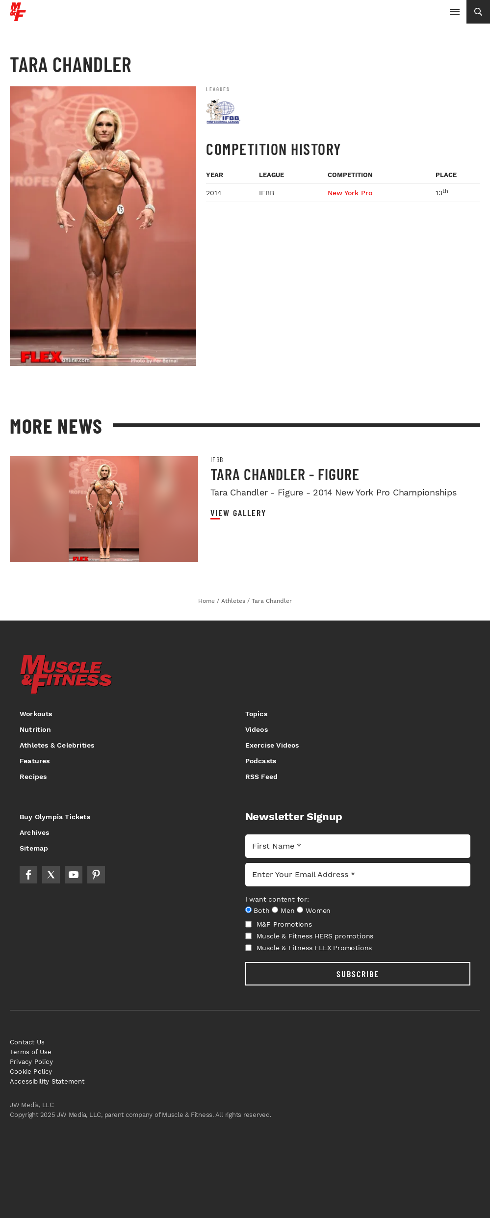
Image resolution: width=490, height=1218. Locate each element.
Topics (256, 714)
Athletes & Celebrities (57, 745)
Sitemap (34, 848)
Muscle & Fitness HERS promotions (309, 936)
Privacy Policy (31, 1061)
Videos (256, 729)
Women (318, 910)
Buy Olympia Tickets (55, 817)
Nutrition (35, 729)
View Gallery (238, 513)
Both (261, 910)
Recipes (33, 776)
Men (287, 910)
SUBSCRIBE (357, 973)
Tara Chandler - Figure (285, 474)
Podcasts (261, 761)
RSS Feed (261, 776)
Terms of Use (31, 1052)
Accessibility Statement (47, 1081)
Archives (35, 832)
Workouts (36, 714)
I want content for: (277, 899)
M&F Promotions (278, 924)
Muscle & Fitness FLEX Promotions (308, 948)
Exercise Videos (272, 745)
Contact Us (27, 1042)
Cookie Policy (31, 1071)
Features (35, 761)
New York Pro (350, 193)
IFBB (217, 459)
